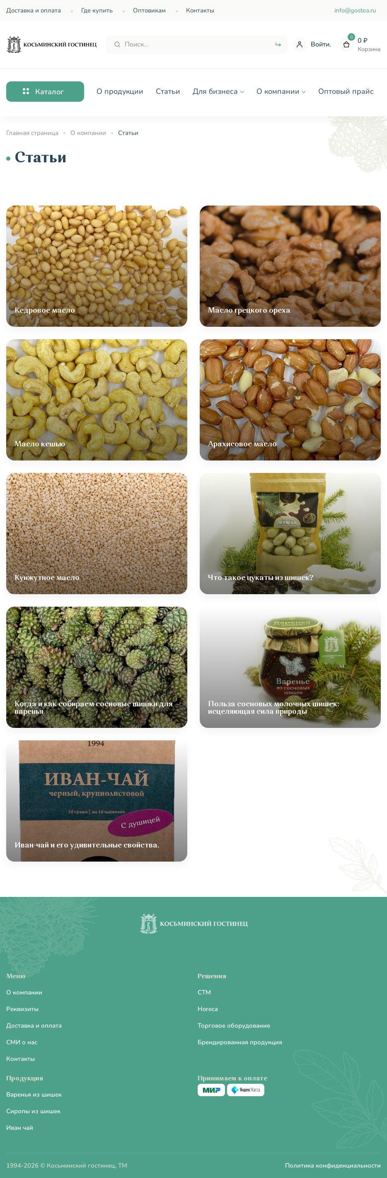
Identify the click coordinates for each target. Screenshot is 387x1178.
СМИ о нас (21, 1042)
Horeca (208, 1009)
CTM (204, 992)
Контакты (200, 10)
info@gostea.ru (355, 10)
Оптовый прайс (346, 91)
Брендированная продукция (240, 1042)
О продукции (120, 91)
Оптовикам (149, 10)
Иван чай (19, 1128)
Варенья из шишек (34, 1094)
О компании (24, 992)
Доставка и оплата (33, 10)
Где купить (97, 10)
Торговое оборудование (234, 1025)
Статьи (168, 91)
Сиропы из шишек (33, 1111)
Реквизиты (22, 1009)
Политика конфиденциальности (333, 1165)
